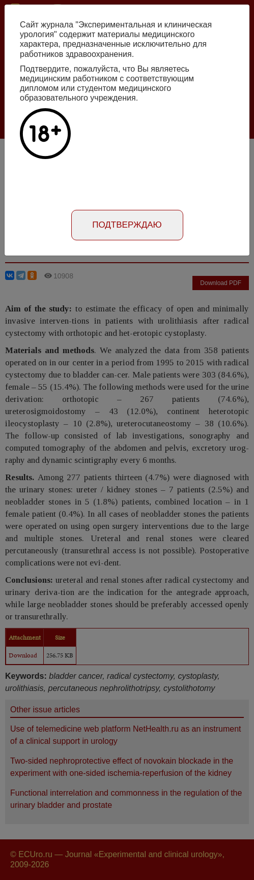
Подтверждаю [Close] (127, 225)
